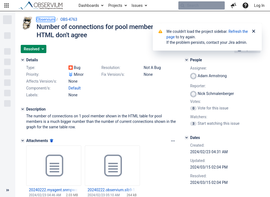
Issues (137, 5)
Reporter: (198, 86)
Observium (46, 19)
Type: (30, 67)
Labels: (32, 95)
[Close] (253, 31)
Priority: (32, 74)
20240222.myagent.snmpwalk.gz (53, 190)
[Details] (23, 60)
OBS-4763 (68, 19)
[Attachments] (23, 141)
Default (74, 88)
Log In (259, 5)
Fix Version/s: (113, 74)
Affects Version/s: (41, 81)
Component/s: (38, 88)
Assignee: (198, 68)
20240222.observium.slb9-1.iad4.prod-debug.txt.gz (112, 190)
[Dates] (186, 138)
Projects (115, 5)
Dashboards (89, 5)
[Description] (23, 109)
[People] (186, 60)
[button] (6, 5)
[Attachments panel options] (172, 141)
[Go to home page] (43, 5)
